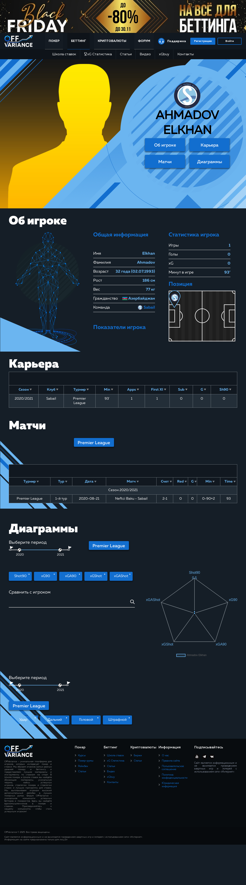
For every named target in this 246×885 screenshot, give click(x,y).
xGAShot (121, 576)
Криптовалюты (112, 41)
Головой (86, 668)
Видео (145, 54)
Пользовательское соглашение (173, 716)
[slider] (60, 550)
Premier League (94, 443)
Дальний (55, 668)
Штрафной (117, 668)
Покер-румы (85, 709)
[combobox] (72, 603)
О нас (165, 704)
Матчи (165, 162)
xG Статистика (98, 54)
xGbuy (164, 54)
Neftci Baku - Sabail (131, 499)
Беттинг (78, 41)
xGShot (96, 576)
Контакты (185, 54)
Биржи (138, 704)
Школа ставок (64, 54)
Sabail (146, 307)
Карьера (209, 145)
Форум (144, 41)
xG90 (45, 576)
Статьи (126, 54)
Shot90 (20, 576)
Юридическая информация (170, 733)
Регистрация (203, 41)
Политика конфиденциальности (174, 725)
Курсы (82, 704)
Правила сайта (171, 709)
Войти (229, 41)
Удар (23, 668)
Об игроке (165, 145)
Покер (54, 41)
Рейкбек (83, 715)
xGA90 (70, 576)
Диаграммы (209, 162)
